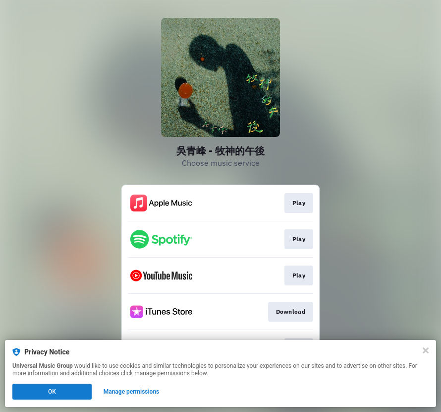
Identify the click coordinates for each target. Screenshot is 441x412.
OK (52, 391)
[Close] (426, 350)
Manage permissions (132, 391)
